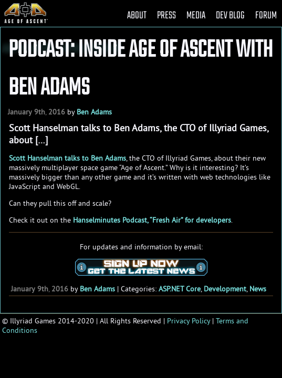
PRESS (166, 15)
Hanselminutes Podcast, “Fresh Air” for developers (152, 220)
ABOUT (137, 15)
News (257, 288)
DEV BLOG (230, 15)
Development (225, 288)
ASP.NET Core (180, 288)
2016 (56, 112)
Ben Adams (94, 112)
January (20, 112)
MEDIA (195, 15)
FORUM (266, 15)
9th (39, 112)
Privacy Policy (188, 321)
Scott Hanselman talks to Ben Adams (67, 158)
